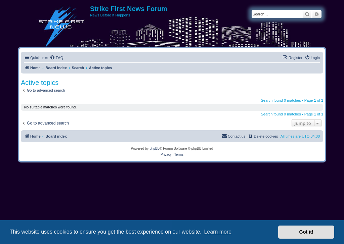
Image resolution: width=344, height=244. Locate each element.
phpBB (154, 148)
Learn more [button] (217, 232)
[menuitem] (56, 58)
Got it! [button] (306, 232)
